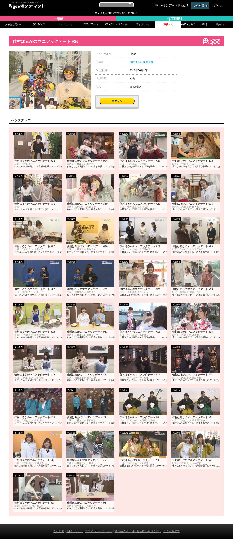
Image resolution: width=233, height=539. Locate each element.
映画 (220, 24)
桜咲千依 (148, 62)
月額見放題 (13, 24)
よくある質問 (171, 531)
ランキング (39, 24)
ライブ (142, 24)
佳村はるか (136, 62)
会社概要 (58, 531)
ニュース (65, 24)
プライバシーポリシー (98, 531)
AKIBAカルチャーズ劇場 (194, 24)
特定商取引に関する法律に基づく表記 (138, 531)
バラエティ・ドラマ (116, 24)
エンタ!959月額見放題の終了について (116, 12)
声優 (168, 24)
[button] (88, 54)
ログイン (202, 55)
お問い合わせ (74, 531)
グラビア (91, 24)
